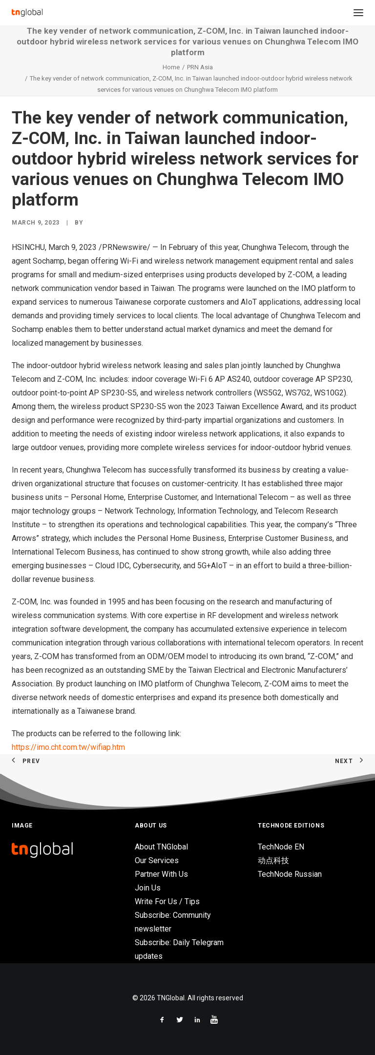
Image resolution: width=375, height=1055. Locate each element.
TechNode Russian (290, 874)
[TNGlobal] (27, 13)
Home (171, 67)
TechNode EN (281, 846)
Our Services (157, 860)
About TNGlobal (161, 846)
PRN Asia (200, 67)
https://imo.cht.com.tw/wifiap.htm (68, 747)
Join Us (148, 887)
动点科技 (273, 860)
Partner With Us (161, 874)
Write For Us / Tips (167, 901)
